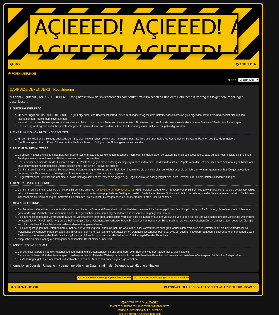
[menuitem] (15, 64)
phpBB (127, 306)
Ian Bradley (151, 302)
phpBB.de (157, 310)
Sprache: (232, 79)
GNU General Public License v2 (115, 189)
